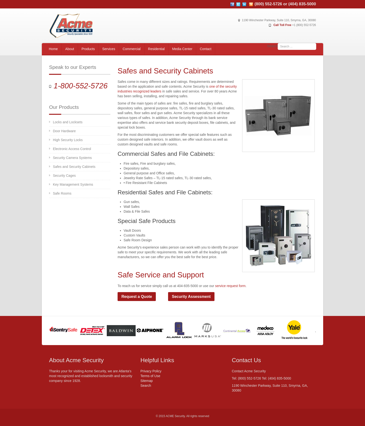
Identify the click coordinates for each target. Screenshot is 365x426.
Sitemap (146, 381)
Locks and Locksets (67, 122)
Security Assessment (191, 297)
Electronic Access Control (72, 149)
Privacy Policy (150, 371)
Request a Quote (136, 297)
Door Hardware (64, 131)
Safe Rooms (62, 193)
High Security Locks (68, 140)
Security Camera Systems (72, 158)
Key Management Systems (73, 184)
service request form (230, 286)
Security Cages (64, 175)
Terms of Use (150, 376)
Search (272, 46)
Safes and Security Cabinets (74, 167)
